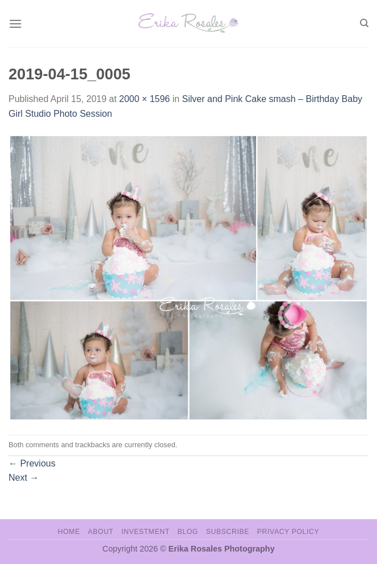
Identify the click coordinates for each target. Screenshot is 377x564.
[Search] (364, 23)
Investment (146, 532)
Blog (188, 532)
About (101, 532)
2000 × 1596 (144, 99)
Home (69, 532)
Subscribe (227, 532)
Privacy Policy (288, 532)
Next (24, 477)
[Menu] (15, 23)
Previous (32, 463)
